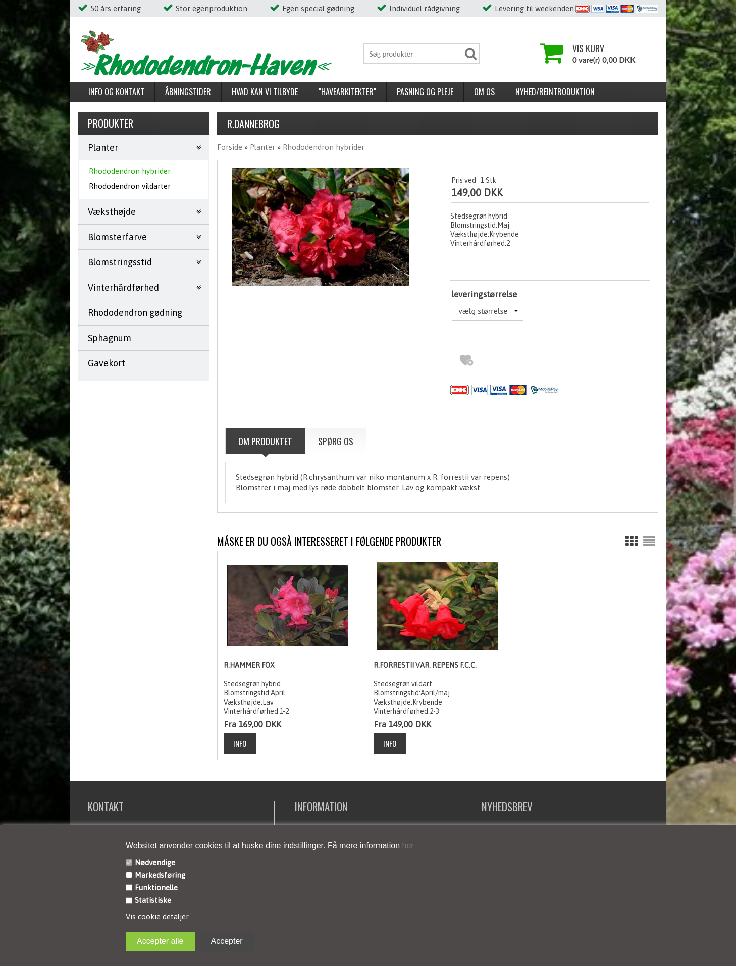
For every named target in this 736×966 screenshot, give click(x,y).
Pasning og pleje (425, 92)
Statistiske (153, 900)
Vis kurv (588, 48)
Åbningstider (188, 92)
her (407, 845)
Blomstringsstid (120, 262)
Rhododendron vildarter (130, 186)
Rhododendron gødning (135, 312)
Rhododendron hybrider (130, 171)
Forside (229, 147)
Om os (484, 92)
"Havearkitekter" (347, 92)
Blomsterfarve (117, 237)
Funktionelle (156, 887)
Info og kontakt (116, 92)
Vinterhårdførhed (123, 287)
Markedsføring (160, 875)
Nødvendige (155, 862)
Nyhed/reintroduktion (555, 92)
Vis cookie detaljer (157, 916)
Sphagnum (109, 338)
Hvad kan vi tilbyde (265, 92)
